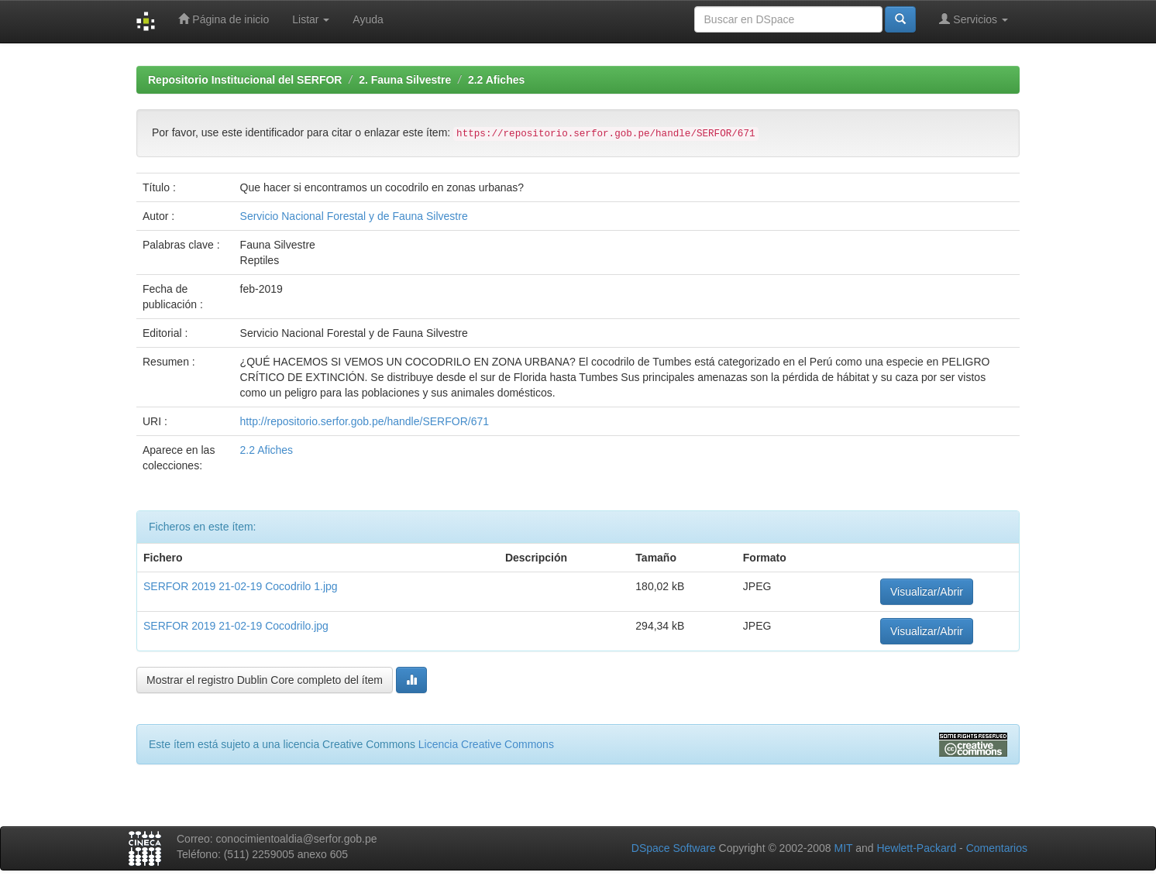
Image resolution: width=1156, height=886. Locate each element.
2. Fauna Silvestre (405, 80)
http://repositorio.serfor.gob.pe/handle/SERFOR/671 (364, 421)
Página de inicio (223, 19)
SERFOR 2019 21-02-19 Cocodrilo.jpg (236, 626)
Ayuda (368, 19)
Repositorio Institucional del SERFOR (245, 80)
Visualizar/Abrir (926, 592)
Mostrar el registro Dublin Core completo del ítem (264, 680)
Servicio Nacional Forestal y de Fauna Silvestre (354, 216)
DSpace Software (673, 848)
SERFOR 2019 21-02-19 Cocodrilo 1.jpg (240, 586)
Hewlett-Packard (916, 848)
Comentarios (996, 848)
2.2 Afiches (496, 80)
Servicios (973, 19)
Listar (310, 19)
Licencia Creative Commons (486, 744)
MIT (843, 848)
